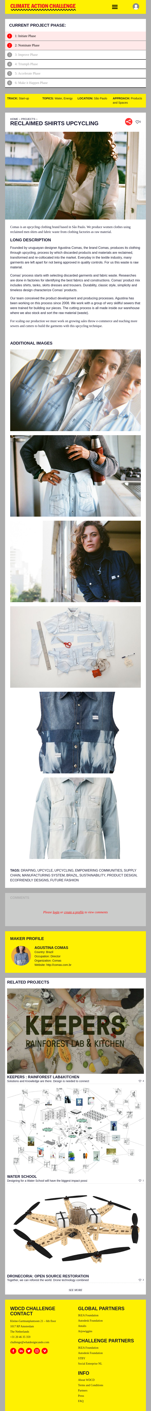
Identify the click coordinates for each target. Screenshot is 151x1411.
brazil (72, 875)
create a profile (74, 912)
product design (122, 875)
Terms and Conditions (90, 1385)
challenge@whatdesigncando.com (29, 1342)
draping (28, 870)
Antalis (82, 1326)
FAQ (81, 1401)
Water (58, 98)
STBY (81, 1358)
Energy (68, 98)
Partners (82, 1390)
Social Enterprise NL (90, 1363)
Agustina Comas (51, 948)
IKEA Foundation (88, 1315)
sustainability (92, 875)
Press (81, 1395)
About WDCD (86, 1379)
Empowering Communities (98, 870)
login (56, 912)
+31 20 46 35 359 (20, 1337)
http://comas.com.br (58, 964)
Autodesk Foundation (90, 1320)
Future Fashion (64, 880)
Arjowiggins (85, 1331)
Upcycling (63, 870)
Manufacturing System (43, 875)
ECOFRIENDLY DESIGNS (29, 880)
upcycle (45, 870)
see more (75, 1290)
